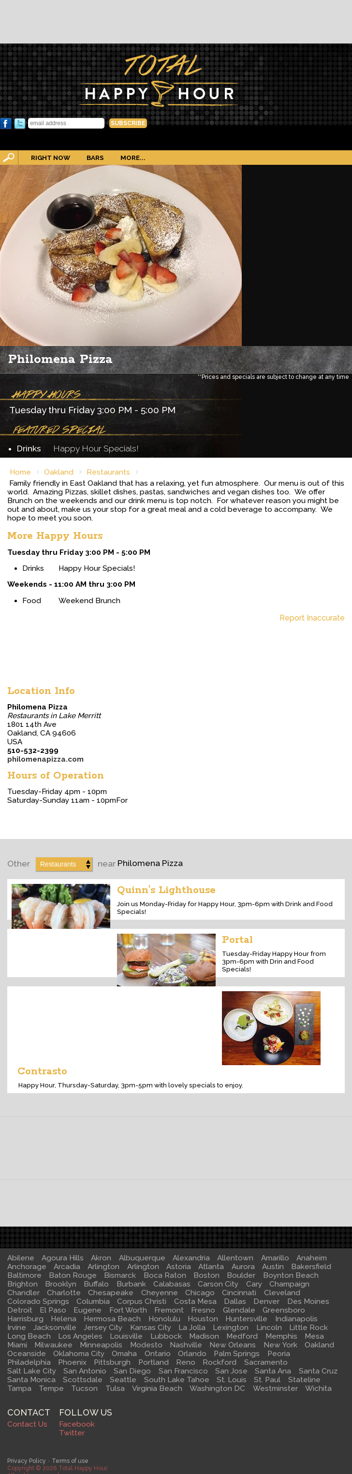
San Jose (231, 1371)
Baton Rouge (73, 1275)
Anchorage (26, 1266)
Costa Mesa (195, 1301)
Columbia (93, 1301)
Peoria (278, 1353)
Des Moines (308, 1301)
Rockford (219, 1362)
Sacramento (266, 1362)
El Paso (53, 1310)
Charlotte (64, 1292)
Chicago (200, 1292)
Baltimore (24, 1275)
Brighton (22, 1284)
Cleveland (282, 1292)
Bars (95, 157)
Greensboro (284, 1310)
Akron (101, 1258)
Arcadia (67, 1266)
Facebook (6, 124)
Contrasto (42, 1071)
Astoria (178, 1266)
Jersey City (103, 1327)
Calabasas (172, 1284)
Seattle (123, 1379)
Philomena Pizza (60, 359)
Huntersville (246, 1319)
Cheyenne (159, 1292)
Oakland (58, 472)
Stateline (304, 1379)
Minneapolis (101, 1345)
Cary (254, 1284)
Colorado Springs (38, 1301)
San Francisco (183, 1371)
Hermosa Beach (112, 1319)
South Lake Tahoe (176, 1379)
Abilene (20, 1258)
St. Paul (267, 1379)
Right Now (50, 157)
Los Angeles (80, 1336)
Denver (266, 1301)
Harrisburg (25, 1319)
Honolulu (164, 1319)
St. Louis (232, 1379)
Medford (242, 1336)
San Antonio (84, 1371)
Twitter (20, 124)
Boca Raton (165, 1275)
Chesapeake (110, 1292)
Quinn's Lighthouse (166, 890)
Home (20, 472)
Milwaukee (53, 1345)
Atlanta (211, 1266)
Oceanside (26, 1353)
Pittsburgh (112, 1362)
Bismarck (120, 1275)
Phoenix (72, 1362)
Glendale (239, 1310)
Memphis (281, 1336)
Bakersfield (311, 1266)
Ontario (158, 1353)
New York (280, 1345)
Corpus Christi (141, 1301)
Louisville (126, 1336)
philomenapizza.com (45, 759)
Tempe (51, 1388)
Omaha (124, 1353)
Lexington (231, 1327)
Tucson (84, 1388)
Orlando (192, 1353)
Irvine (16, 1327)
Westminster (275, 1388)
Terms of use (70, 1460)
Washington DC (217, 1388)
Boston (206, 1275)
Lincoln (269, 1327)
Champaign (289, 1284)
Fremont (169, 1310)
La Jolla (191, 1327)
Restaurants (108, 472)
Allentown (235, 1258)
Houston (203, 1319)
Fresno (203, 1310)
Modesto (146, 1345)
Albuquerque (142, 1258)
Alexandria (191, 1258)
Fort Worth (128, 1310)
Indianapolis (296, 1319)
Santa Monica (31, 1379)
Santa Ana (273, 1371)
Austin (273, 1266)
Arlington (103, 1266)
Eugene (87, 1310)
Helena (63, 1319)
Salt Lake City (31, 1371)
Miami (17, 1345)
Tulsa (115, 1388)
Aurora (243, 1266)
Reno (185, 1362)
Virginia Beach (157, 1388)
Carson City (218, 1284)
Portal (237, 940)
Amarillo (275, 1258)
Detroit (19, 1310)
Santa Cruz (318, 1371)
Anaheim (311, 1258)
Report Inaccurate (312, 617)
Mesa (314, 1336)
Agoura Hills (63, 1258)
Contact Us (27, 1424)
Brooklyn (60, 1284)
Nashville (186, 1345)
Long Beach (29, 1336)
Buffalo (96, 1284)
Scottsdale (83, 1379)
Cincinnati (239, 1292)
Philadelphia (29, 1362)
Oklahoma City (78, 1353)
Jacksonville (54, 1327)
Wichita (318, 1388)
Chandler (23, 1292)
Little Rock (308, 1327)
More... (133, 157)
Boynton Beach (291, 1275)
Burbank (131, 1284)
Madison (204, 1336)
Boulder (241, 1275)
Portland (153, 1362)
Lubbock (166, 1336)
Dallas (235, 1301)
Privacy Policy (26, 1460)
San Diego (132, 1371)
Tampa (19, 1388)
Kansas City (150, 1327)
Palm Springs (237, 1353)
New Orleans (232, 1345)
